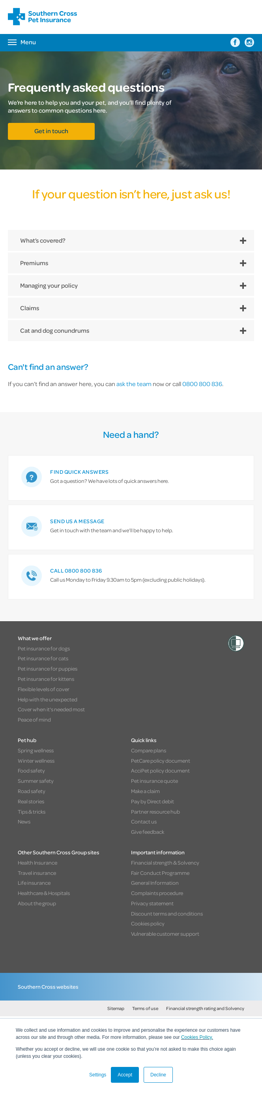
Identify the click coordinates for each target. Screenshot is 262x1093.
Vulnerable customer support (165, 933)
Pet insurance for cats (43, 658)
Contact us (144, 821)
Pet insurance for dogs (44, 648)
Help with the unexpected (47, 699)
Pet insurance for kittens (46, 678)
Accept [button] (125, 1075)
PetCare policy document (160, 760)
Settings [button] (97, 1075)
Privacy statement (152, 903)
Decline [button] (158, 1075)
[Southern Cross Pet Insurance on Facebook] (235, 42)
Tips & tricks (31, 811)
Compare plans (148, 750)
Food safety (31, 770)
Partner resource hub (155, 811)
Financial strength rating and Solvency (205, 1008)
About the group (37, 903)
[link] (131, 478)
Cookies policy (148, 923)
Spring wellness (36, 750)
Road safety (31, 791)
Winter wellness (36, 760)
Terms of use (145, 1008)
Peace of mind (34, 719)
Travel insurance (37, 872)
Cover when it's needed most (51, 709)
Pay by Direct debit (152, 801)
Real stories (31, 801)
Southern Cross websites (48, 986)
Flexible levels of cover (43, 689)
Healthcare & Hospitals (44, 892)
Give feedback (147, 831)
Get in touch (51, 131)
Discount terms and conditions (167, 913)
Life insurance (34, 882)
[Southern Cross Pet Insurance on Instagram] (249, 42)
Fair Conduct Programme (160, 872)
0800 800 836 (202, 384)
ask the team (134, 384)
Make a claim (145, 791)
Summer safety (36, 780)
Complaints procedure (157, 892)
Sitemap (115, 1008)
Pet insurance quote (154, 780)
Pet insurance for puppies (47, 668)
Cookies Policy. (197, 1037)
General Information (155, 882)
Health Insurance (37, 862)
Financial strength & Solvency (165, 862)
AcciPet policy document (160, 770)
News (24, 821)
